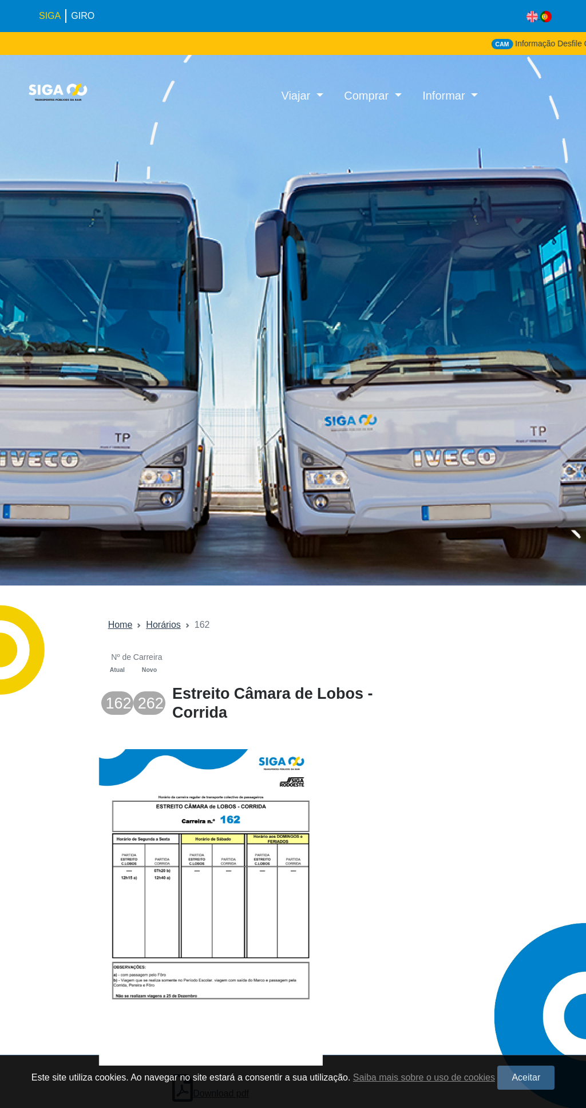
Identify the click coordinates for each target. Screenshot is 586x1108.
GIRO (82, 16)
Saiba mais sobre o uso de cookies (424, 1077)
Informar (445, 95)
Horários (163, 625)
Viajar (297, 95)
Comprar (367, 95)
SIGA (50, 16)
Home (120, 625)
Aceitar (526, 1077)
